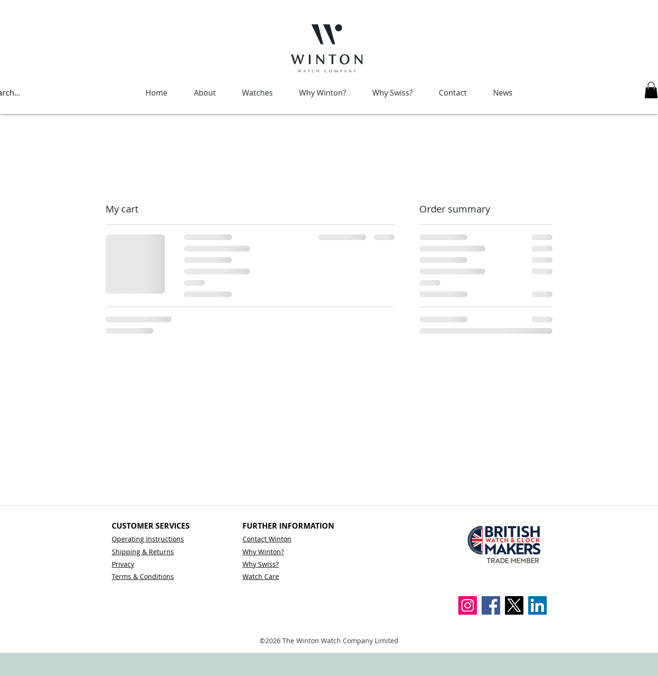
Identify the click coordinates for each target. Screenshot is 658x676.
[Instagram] (467, 605)
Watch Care (260, 576)
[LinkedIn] (537, 605)
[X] (514, 605)
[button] (651, 90)
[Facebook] (491, 605)
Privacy (123, 564)
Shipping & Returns (143, 551)
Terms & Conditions (143, 576)
